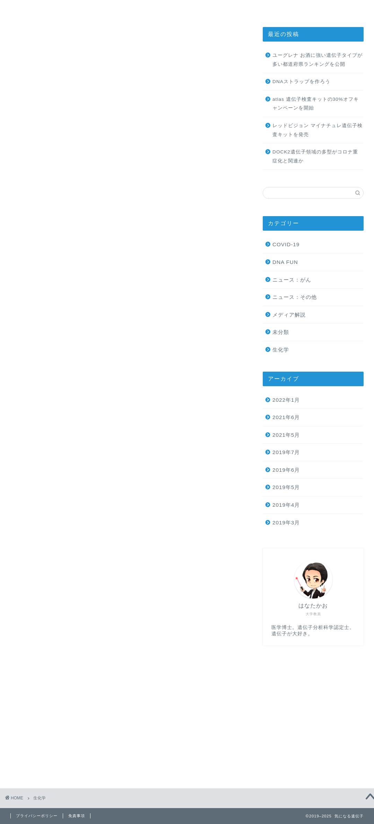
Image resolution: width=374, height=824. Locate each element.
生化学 (280, 350)
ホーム (94, 8)
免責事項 (76, 816)
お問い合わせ (261, 8)
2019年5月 (286, 487)
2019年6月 (286, 470)
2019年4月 (286, 505)
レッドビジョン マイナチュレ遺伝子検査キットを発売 (317, 130)
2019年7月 (286, 452)
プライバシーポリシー (37, 816)
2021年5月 (286, 435)
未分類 (280, 332)
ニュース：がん (291, 280)
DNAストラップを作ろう (301, 81)
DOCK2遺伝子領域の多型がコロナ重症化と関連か (315, 156)
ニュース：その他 (294, 297)
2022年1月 (286, 400)
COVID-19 (285, 244)
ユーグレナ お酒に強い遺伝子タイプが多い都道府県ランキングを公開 (317, 60)
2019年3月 (286, 522)
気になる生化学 (177, 8)
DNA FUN (285, 262)
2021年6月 (286, 417)
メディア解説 (289, 315)
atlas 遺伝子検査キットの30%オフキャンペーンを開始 (315, 104)
